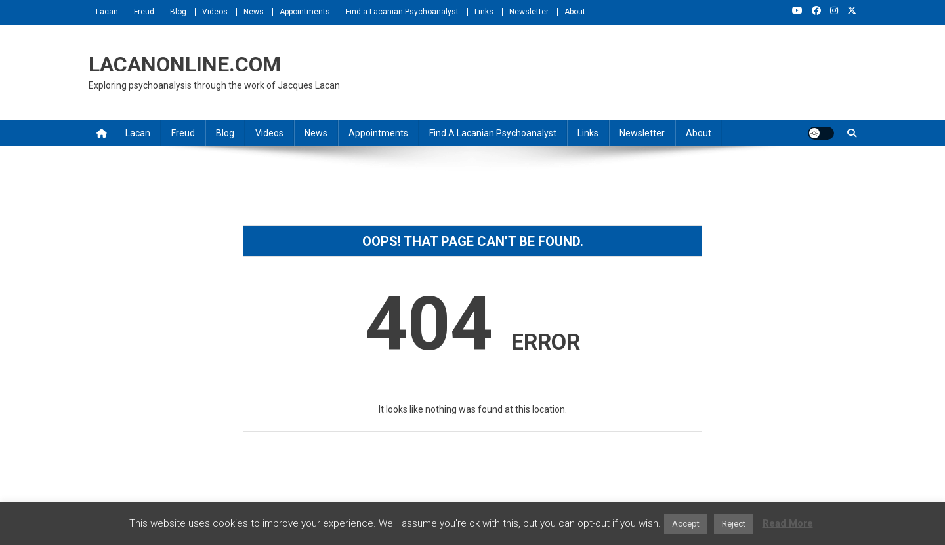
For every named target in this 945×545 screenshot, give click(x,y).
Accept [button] (686, 524)
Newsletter (529, 11)
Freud (144, 11)
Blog (178, 11)
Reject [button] (734, 524)
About (574, 11)
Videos (215, 11)
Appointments (305, 11)
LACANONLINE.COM (185, 64)
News (253, 11)
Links (484, 11)
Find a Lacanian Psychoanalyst (402, 11)
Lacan (107, 11)
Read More (788, 523)
